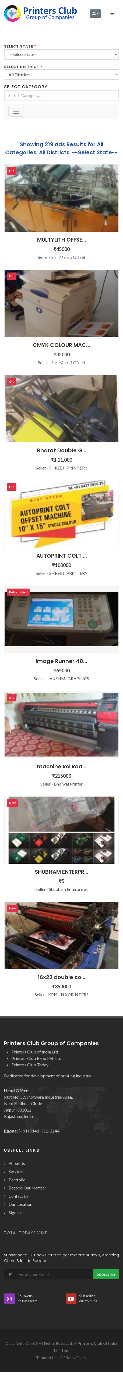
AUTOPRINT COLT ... (61, 556)
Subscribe (106, 1274)
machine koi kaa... (61, 766)
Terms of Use (47, 1357)
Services (16, 1171)
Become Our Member (27, 1187)
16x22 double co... (61, 977)
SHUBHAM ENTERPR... (61, 872)
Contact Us (19, 1196)
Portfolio (17, 1179)
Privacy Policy (74, 1357)
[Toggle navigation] (15, 111)
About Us (17, 1163)
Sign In (15, 1212)
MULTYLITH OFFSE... (61, 239)
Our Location (20, 1204)
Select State (18, 46)
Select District (21, 66)
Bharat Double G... (61, 450)
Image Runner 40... (61, 661)
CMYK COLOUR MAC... (61, 345)
